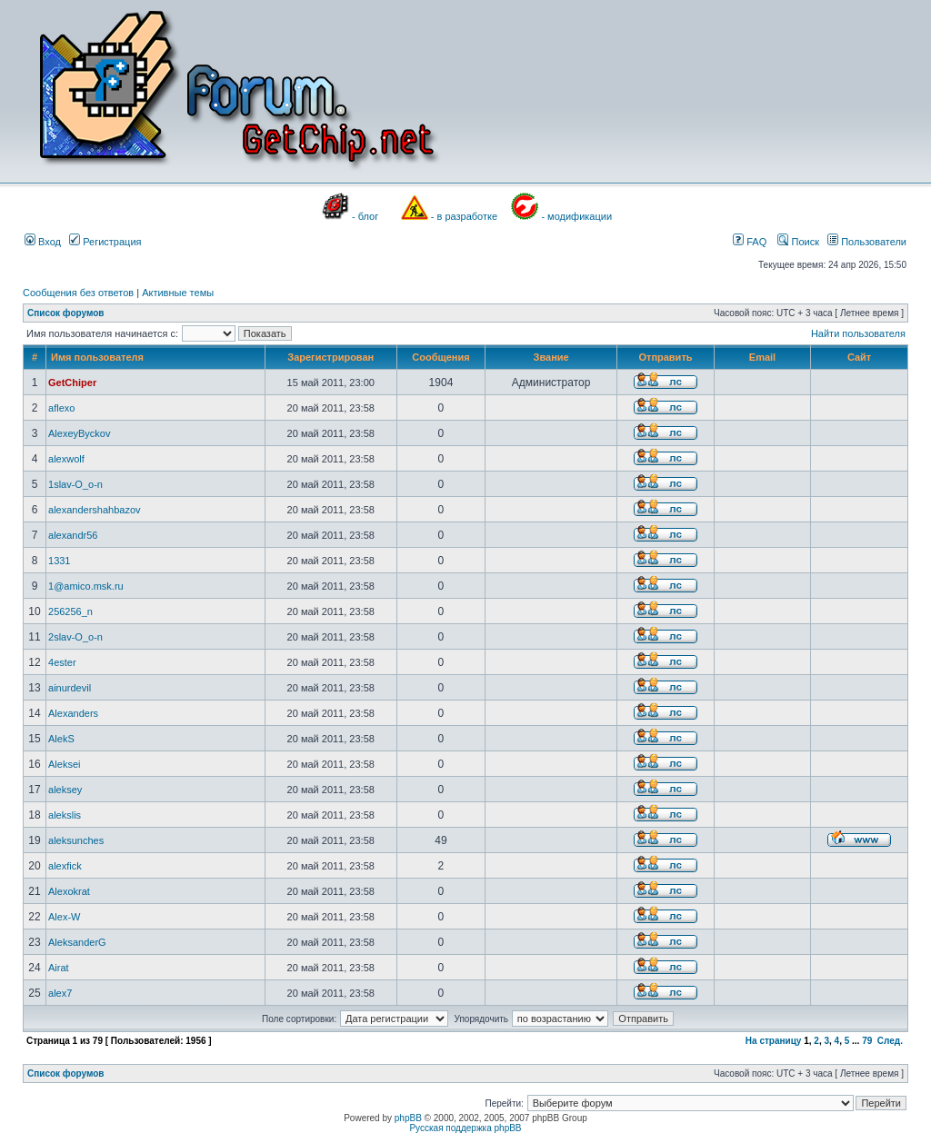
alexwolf (66, 458)
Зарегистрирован (330, 357)
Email (762, 357)
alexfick (65, 865)
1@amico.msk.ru (86, 586)
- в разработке (464, 216)
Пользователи (866, 241)
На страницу (774, 1041)
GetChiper (72, 382)
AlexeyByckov (79, 433)
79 (867, 1041)
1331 (59, 560)
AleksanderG (77, 942)
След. (890, 1041)
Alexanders (73, 713)
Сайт (859, 357)
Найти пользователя (858, 333)
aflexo (61, 408)
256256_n (70, 611)
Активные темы (178, 292)
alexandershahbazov (94, 509)
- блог (365, 216)
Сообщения (440, 357)
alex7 (60, 993)
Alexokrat (69, 891)
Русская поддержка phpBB (465, 1128)
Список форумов (66, 313)
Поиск (798, 241)
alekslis (64, 815)
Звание (551, 357)
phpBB (408, 1118)
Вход (43, 241)
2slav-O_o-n (75, 636)
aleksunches (76, 840)
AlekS (61, 738)
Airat (58, 967)
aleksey (65, 789)
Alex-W (64, 916)
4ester (62, 662)
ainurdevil (69, 687)
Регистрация (105, 241)
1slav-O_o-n (75, 484)
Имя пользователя (97, 357)
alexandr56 (72, 535)
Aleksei (64, 764)
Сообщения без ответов (78, 292)
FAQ (749, 241)
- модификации (576, 216)
